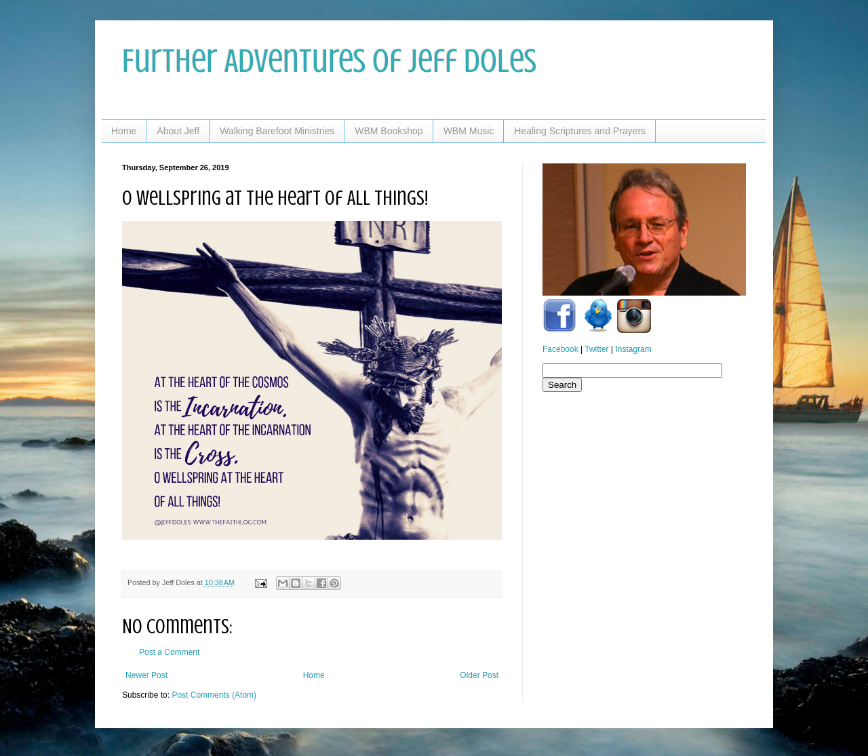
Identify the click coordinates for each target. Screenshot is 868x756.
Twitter (596, 349)
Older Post (479, 675)
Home (123, 130)
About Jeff (178, 130)
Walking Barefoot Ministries (277, 130)
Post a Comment (169, 652)
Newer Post (146, 675)
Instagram (633, 349)
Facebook (560, 349)
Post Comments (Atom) (214, 695)
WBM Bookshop (388, 130)
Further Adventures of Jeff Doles (329, 61)
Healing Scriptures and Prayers (580, 130)
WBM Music (468, 130)
